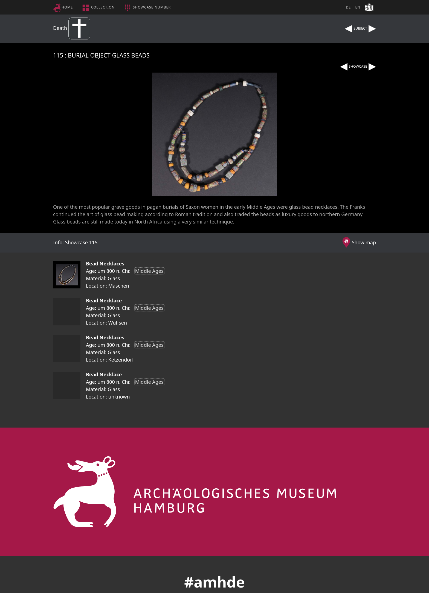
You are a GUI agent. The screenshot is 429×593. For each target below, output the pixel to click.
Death (71, 28)
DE (348, 7)
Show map (364, 242)
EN (357, 7)
